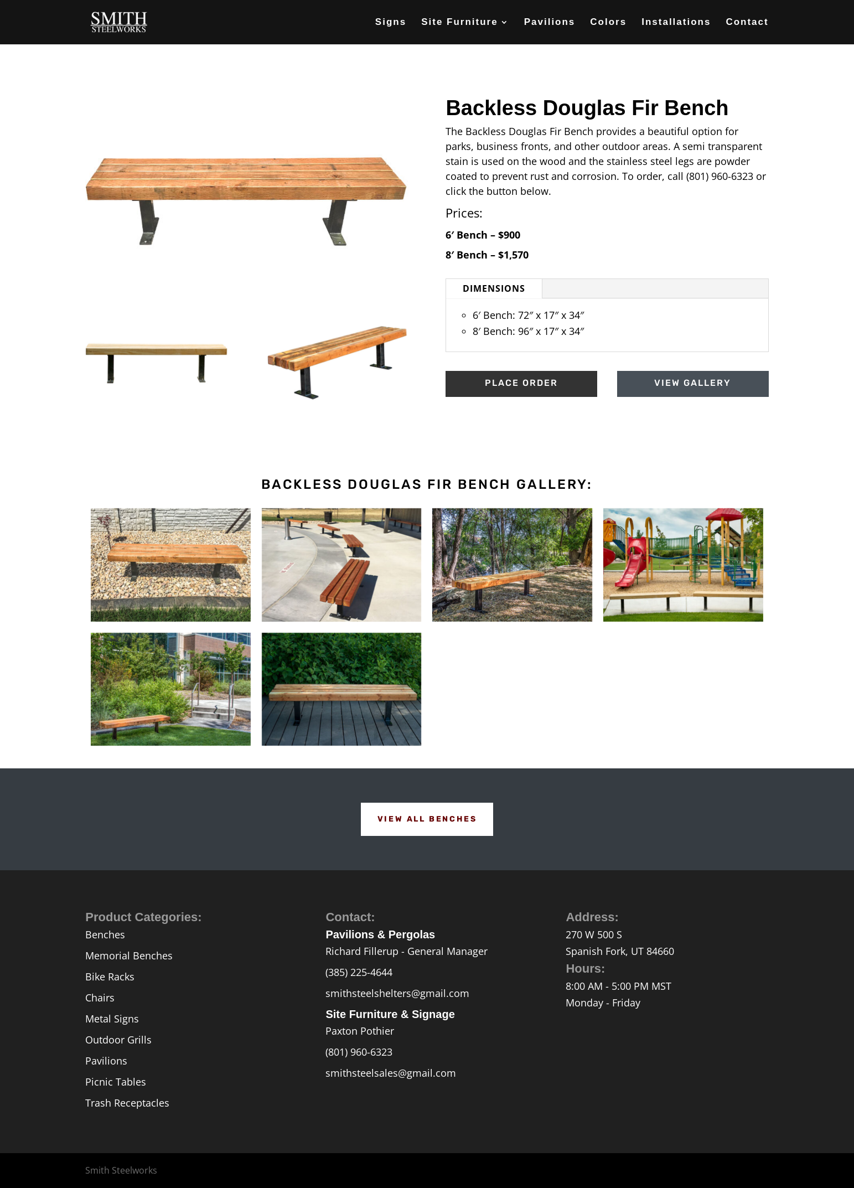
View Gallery (692, 383)
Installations (676, 22)
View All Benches (427, 819)
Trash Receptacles (127, 1102)
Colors (608, 22)
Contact (747, 22)
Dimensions (494, 288)
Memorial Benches (129, 955)
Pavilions (550, 22)
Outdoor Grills (118, 1039)
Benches (105, 934)
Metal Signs (112, 1018)
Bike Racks (109, 976)
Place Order (521, 383)
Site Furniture (459, 22)
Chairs (100, 997)
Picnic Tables (115, 1081)
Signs (390, 22)
